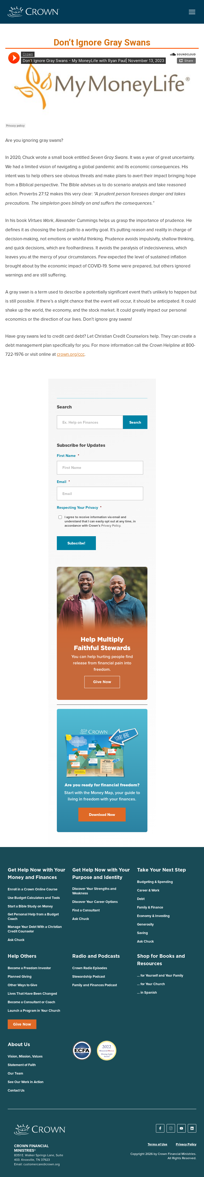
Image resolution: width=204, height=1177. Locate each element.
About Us (19, 1044)
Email (63, 481)
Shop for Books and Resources (161, 960)
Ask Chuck (16, 940)
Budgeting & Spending (155, 881)
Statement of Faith (22, 1065)
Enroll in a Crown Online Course (32, 889)
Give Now (22, 1024)
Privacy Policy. (111, 525)
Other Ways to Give (22, 985)
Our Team (15, 1073)
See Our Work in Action (26, 1082)
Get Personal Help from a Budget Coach (33, 916)
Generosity (145, 924)
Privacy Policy (186, 1144)
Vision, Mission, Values (25, 1056)
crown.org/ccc (70, 354)
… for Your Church (151, 984)
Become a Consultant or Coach (31, 1002)
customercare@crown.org (41, 1164)
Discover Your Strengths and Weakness (94, 890)
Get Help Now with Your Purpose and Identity (101, 873)
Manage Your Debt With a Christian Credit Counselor (35, 929)
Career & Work (148, 890)
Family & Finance (150, 907)
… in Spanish (147, 992)
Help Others (22, 956)
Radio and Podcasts (96, 956)
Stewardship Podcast (88, 976)
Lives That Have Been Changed (32, 993)
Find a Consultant (86, 910)
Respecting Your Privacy (79, 507)
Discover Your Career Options (95, 901)
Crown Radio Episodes (89, 968)
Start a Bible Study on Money (30, 906)
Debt (140, 899)
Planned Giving (20, 976)
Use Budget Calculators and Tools (34, 897)
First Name (68, 455)
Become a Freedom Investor (29, 968)
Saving (142, 933)
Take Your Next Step (161, 869)
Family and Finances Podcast (94, 985)
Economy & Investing (153, 916)
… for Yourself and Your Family (160, 975)
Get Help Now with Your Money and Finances (36, 873)
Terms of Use (157, 1144)
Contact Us (16, 1090)
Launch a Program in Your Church (34, 1010)
